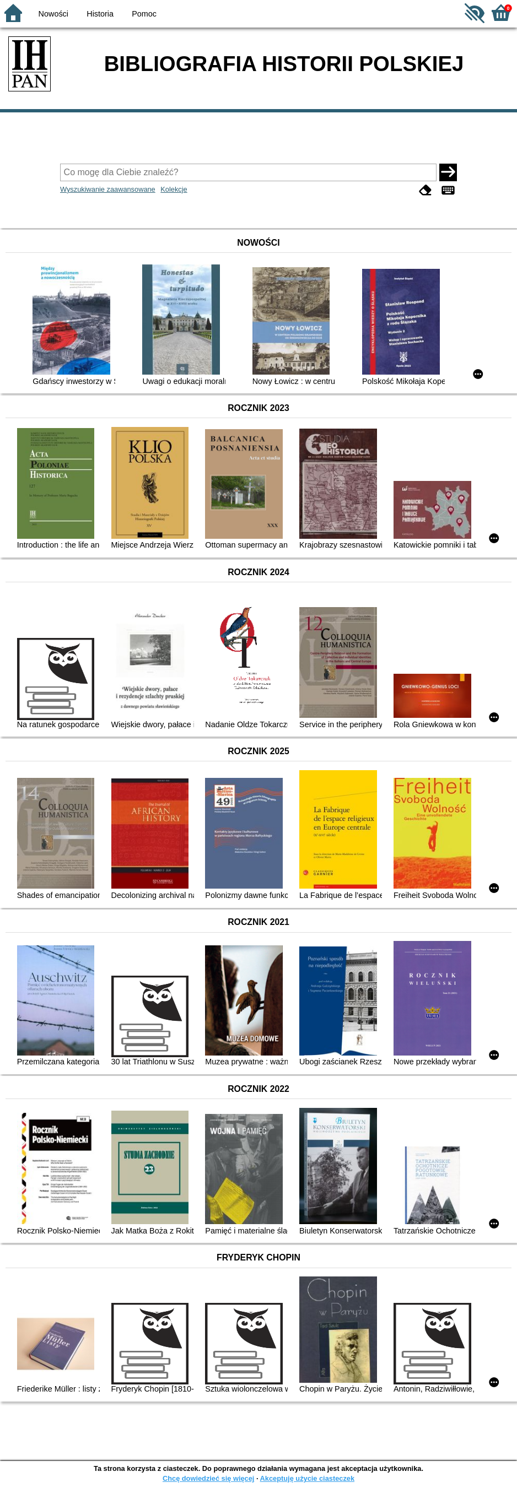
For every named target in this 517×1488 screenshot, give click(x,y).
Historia (100, 13)
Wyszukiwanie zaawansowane (107, 189)
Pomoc (144, 13)
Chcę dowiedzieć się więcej (208, 1478)
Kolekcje (173, 189)
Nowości (53, 13)
